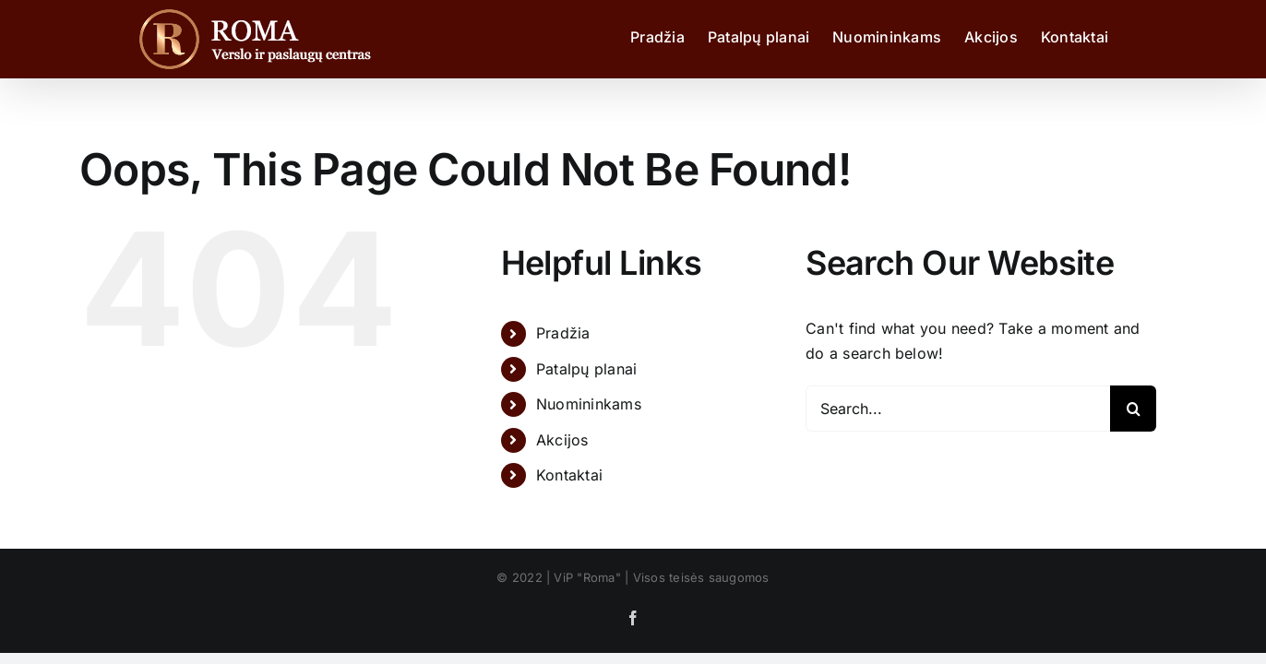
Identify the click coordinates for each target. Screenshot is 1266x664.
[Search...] (958, 408)
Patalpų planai (586, 369)
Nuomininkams (588, 404)
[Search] (1133, 408)
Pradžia (563, 333)
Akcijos (562, 440)
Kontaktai (569, 475)
